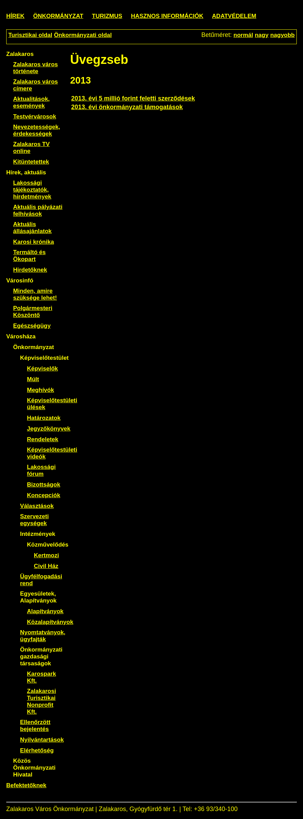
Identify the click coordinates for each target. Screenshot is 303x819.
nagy (261, 35)
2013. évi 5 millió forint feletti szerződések (133, 98)
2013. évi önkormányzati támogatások (127, 107)
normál (243, 35)
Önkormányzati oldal (83, 35)
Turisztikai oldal (30, 35)
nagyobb (282, 35)
